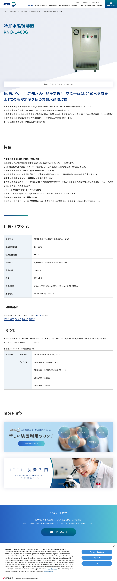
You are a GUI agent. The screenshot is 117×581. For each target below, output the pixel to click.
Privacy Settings (97, 553)
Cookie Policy (49, 572)
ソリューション (52, 5)
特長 (45, 84)
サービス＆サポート (41, 5)
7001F (18, 319)
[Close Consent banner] (113, 547)
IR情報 (81, 5)
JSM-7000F (9, 319)
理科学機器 (24, 11)
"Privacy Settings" (51, 570)
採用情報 (99, 5)
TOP (5, 11)
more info (68, 84)
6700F (38, 315)
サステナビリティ (90, 5)
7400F (25, 319)
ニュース (77, 2)
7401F (32, 319)
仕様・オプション (56, 84)
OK (97, 565)
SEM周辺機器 (35, 11)
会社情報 (74, 5)
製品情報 (30, 5)
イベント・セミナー (64, 5)
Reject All (97, 559)
